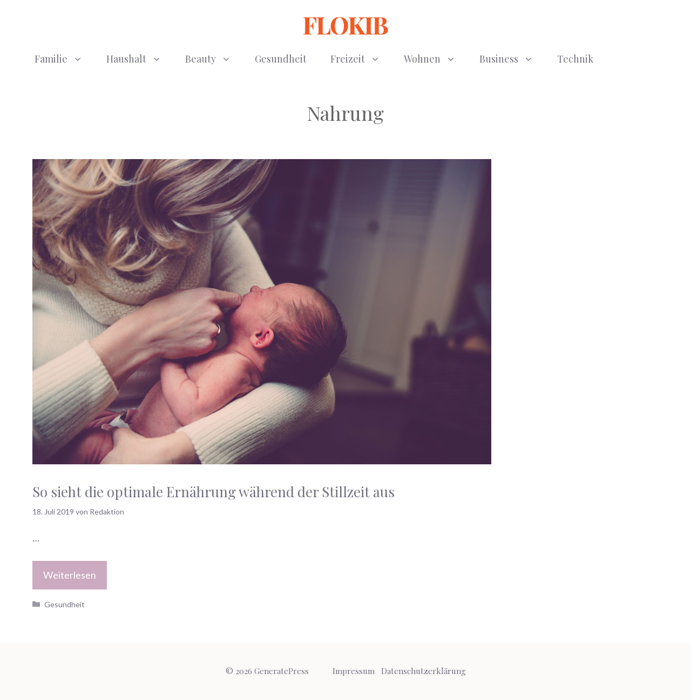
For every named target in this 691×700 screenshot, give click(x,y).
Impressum (354, 670)
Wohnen (436, 59)
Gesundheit (281, 58)
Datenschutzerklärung (423, 670)
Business (512, 59)
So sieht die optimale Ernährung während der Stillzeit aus (213, 491)
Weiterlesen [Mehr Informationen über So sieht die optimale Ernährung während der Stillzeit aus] (69, 575)
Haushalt (139, 59)
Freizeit (361, 59)
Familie (64, 59)
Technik (575, 58)
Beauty (214, 59)
